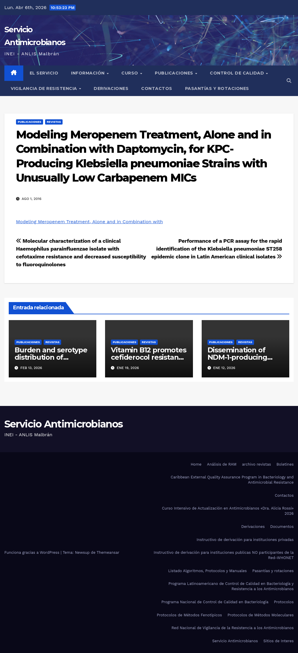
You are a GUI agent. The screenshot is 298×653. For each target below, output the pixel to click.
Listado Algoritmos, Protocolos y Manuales (207, 571)
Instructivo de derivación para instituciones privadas (245, 539)
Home (196, 464)
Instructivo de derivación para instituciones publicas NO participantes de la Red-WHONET (224, 555)
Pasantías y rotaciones (217, 88)
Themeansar (108, 552)
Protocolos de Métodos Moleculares (261, 615)
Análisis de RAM (221, 464)
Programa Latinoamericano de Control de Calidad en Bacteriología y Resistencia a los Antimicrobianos (231, 586)
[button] (289, 81)
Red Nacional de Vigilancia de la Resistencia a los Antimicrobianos (232, 628)
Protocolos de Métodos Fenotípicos (189, 615)
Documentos (282, 526)
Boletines (285, 464)
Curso (130, 73)
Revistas (54, 121)
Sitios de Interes (278, 641)
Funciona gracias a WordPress (32, 552)
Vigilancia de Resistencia (44, 88)
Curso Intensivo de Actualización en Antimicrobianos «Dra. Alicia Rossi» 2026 (228, 511)
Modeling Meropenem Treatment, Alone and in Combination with (89, 221)
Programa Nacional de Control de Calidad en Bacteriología (214, 602)
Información (88, 73)
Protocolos (284, 602)
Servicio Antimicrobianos (63, 424)
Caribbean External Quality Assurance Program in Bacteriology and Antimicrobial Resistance (232, 480)
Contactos (156, 88)
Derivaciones (111, 88)
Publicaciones (174, 73)
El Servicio (44, 73)
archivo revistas (256, 464)
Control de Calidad (237, 73)
